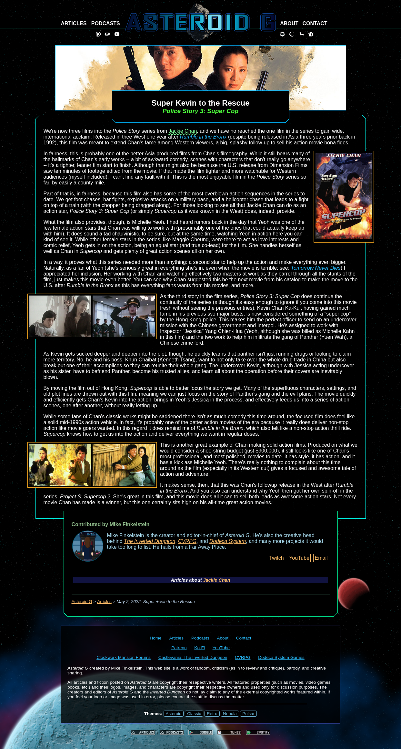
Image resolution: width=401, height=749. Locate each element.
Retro (212, 713)
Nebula (229, 713)
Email (321, 558)
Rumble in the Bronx (203, 137)
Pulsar (248, 713)
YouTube (299, 558)
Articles (104, 601)
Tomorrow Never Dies (316, 268)
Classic (194, 713)
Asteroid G (82, 601)
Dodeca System (227, 541)
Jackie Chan (182, 131)
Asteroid (174, 713)
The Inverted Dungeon (149, 541)
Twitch (276, 558)
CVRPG (187, 541)
